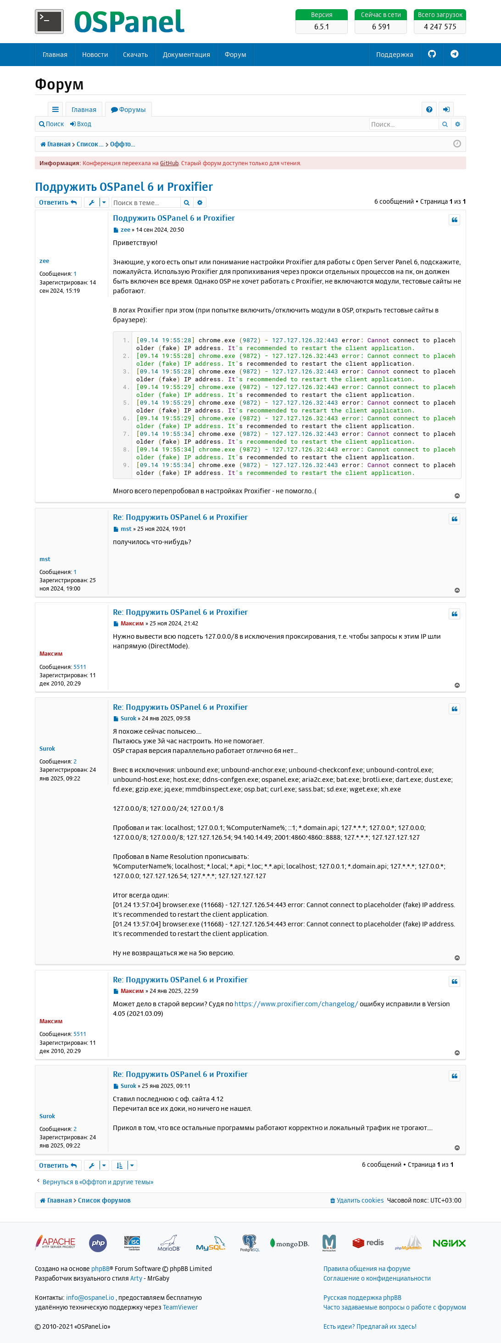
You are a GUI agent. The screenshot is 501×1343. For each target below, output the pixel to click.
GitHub (169, 163)
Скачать (135, 54)
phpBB (100, 1268)
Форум (235, 54)
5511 (79, 666)
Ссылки (57, 111)
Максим (51, 653)
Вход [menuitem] (449, 111)
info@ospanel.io (90, 1297)
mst (44, 559)
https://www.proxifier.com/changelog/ (296, 1003)
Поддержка (394, 54)
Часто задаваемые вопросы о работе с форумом (394, 1307)
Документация (186, 54)
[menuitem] (429, 109)
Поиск (55, 124)
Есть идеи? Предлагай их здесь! (370, 1326)
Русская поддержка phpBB (362, 1297)
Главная (55, 54)
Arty (136, 1278)
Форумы (132, 109)
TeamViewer (180, 1307)
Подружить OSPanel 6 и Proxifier (124, 186)
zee (44, 260)
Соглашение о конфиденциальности (377, 1278)
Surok (47, 748)
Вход (84, 124)
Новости (95, 54)
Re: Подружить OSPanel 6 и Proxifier (180, 517)
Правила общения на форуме (367, 1268)
